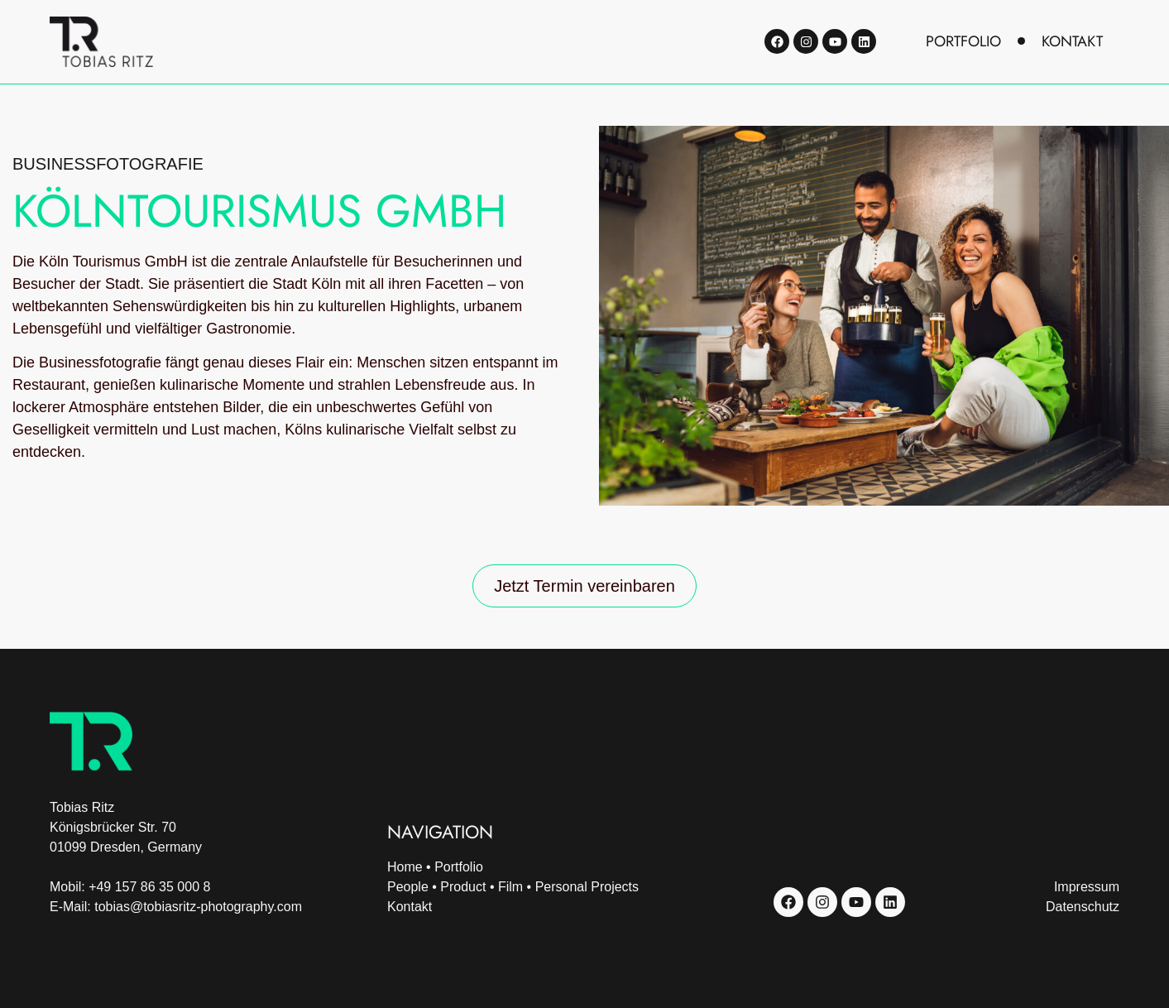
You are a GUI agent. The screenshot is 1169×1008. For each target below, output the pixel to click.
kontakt (1072, 41)
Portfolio (458, 867)
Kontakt (409, 907)
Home (405, 867)
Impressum (1086, 887)
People (408, 887)
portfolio (963, 41)
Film (510, 887)
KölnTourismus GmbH (259, 211)
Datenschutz (1082, 907)
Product (463, 887)
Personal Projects (587, 887)
